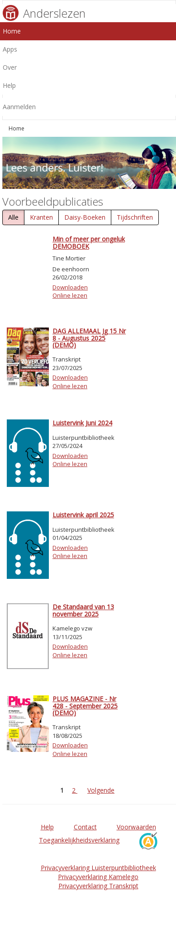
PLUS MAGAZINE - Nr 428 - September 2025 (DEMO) (85, 705)
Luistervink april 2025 (83, 514)
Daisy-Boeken (84, 217)
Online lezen (69, 295)
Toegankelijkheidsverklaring (79, 840)
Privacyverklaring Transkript (98, 885)
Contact (85, 827)
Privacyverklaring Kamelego (98, 876)
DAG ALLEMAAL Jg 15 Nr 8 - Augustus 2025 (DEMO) (89, 338)
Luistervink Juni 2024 (82, 423)
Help (47, 827)
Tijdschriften (135, 217)
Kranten (41, 217)
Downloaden (70, 287)
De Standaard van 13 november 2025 (83, 610)
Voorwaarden (136, 827)
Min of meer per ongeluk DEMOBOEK (88, 242)
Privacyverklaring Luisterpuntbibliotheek (98, 867)
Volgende (100, 790)
